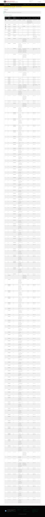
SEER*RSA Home (19, 509)
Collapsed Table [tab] (6, 15)
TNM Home (14, 507)
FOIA (23, 510)
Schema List (24, 4)
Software (37, 4)
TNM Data (7, 4)
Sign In (44, 0)
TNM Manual (28, 4)
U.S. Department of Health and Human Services (35, 509)
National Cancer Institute (35, 511)
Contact (40, 4)
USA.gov (33, 512)
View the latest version (18, 6)
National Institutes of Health (35, 510)
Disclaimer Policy (25, 509)
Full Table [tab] (10, 15)
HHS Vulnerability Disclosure (26, 511)
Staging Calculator (33, 4)
